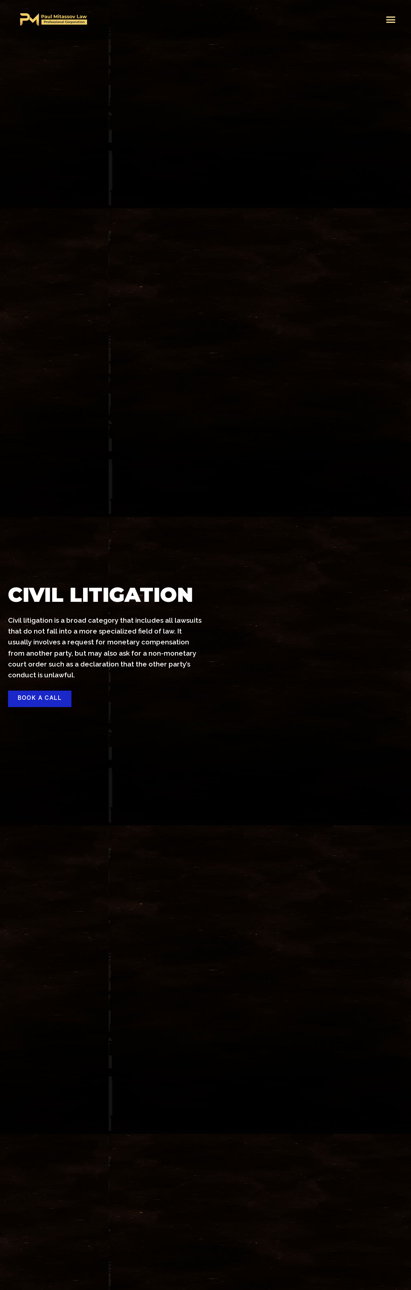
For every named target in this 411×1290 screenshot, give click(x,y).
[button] (391, 19)
